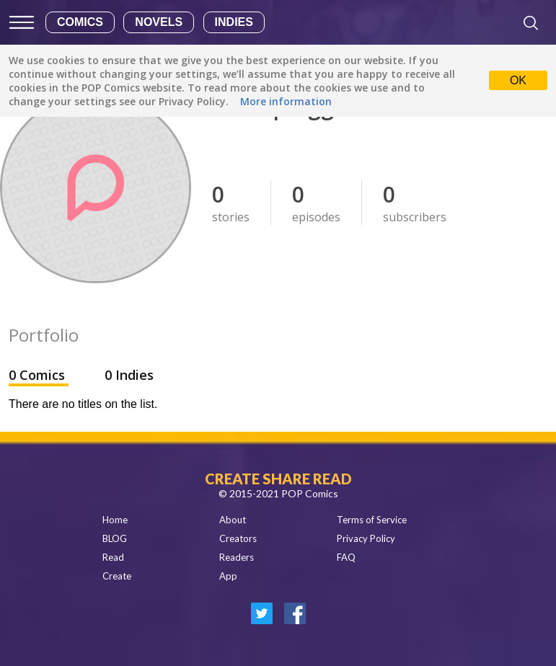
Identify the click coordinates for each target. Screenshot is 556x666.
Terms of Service (372, 519)
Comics (80, 22)
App (228, 576)
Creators (238, 538)
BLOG (114, 538)
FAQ (346, 557)
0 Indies (129, 374)
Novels (158, 22)
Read (113, 557)
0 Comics (39, 374)
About (232, 519)
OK (518, 80)
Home (115, 519)
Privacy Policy (366, 538)
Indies (234, 22)
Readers (236, 557)
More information (286, 101)
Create (116, 576)
